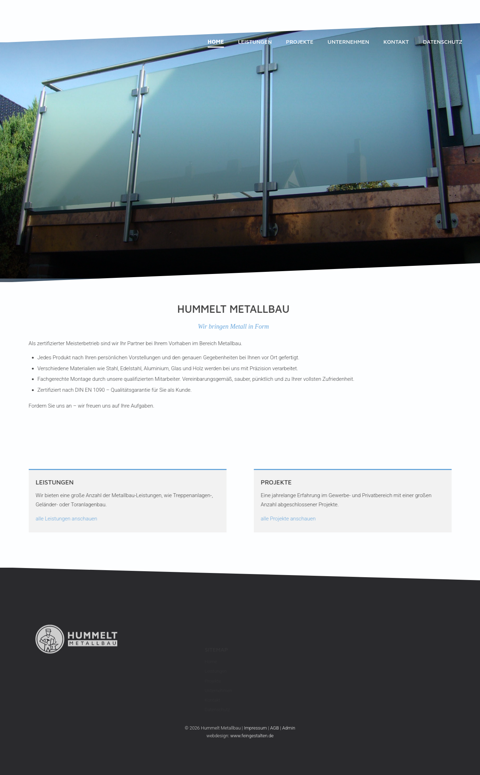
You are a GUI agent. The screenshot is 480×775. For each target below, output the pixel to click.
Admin (288, 728)
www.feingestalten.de (251, 735)
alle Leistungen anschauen (55, 518)
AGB (274, 728)
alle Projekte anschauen (299, 518)
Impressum (255, 728)
